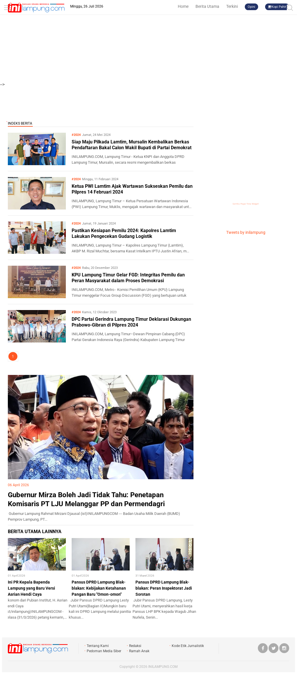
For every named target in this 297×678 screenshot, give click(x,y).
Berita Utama (207, 6)
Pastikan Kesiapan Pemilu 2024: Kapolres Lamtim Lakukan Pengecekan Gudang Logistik (124, 233)
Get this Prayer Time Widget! (246, 204)
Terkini (232, 6)
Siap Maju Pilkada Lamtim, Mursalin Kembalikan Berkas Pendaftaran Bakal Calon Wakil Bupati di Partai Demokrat (131, 145)
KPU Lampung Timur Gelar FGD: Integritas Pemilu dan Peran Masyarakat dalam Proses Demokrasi (128, 278)
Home (183, 6)
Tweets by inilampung (245, 232)
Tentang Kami (98, 646)
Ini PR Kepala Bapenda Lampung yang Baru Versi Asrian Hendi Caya (31, 588)
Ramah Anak (139, 651)
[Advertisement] (148, 40)
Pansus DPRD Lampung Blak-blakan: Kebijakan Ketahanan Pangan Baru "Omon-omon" (99, 588)
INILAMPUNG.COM (163, 667)
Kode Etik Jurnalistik (188, 646)
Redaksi (135, 646)
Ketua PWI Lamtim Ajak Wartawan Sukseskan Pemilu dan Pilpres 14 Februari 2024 (132, 189)
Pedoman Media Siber (104, 651)
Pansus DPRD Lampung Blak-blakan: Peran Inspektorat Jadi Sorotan (163, 588)
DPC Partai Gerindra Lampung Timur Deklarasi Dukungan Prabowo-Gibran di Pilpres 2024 (131, 322)
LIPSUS (19, 370)
